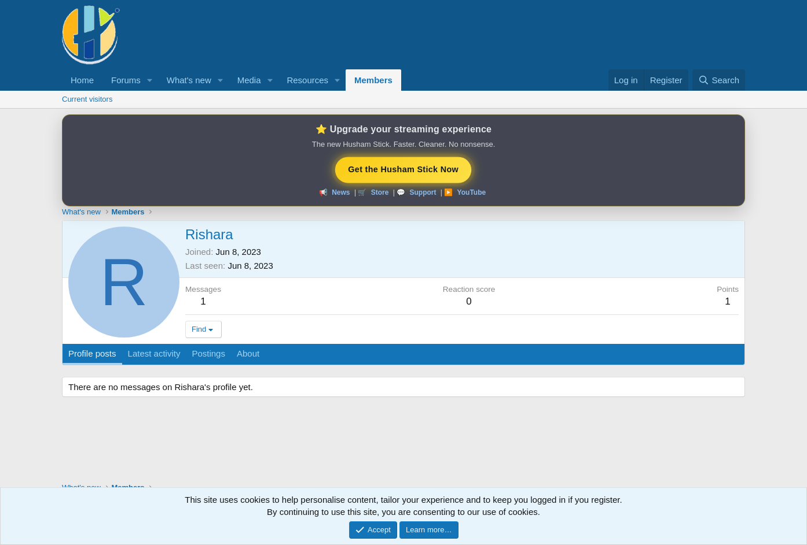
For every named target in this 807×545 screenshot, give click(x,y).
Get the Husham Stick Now (403, 169)
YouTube (471, 192)
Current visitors (87, 99)
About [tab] (248, 353)
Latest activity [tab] (154, 353)
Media (249, 80)
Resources (307, 80)
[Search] (718, 80)
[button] (150, 80)
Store (380, 192)
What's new (189, 80)
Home (82, 80)
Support (422, 192)
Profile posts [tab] (92, 353)
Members (373, 80)
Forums (126, 80)
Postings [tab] (208, 353)
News (341, 192)
